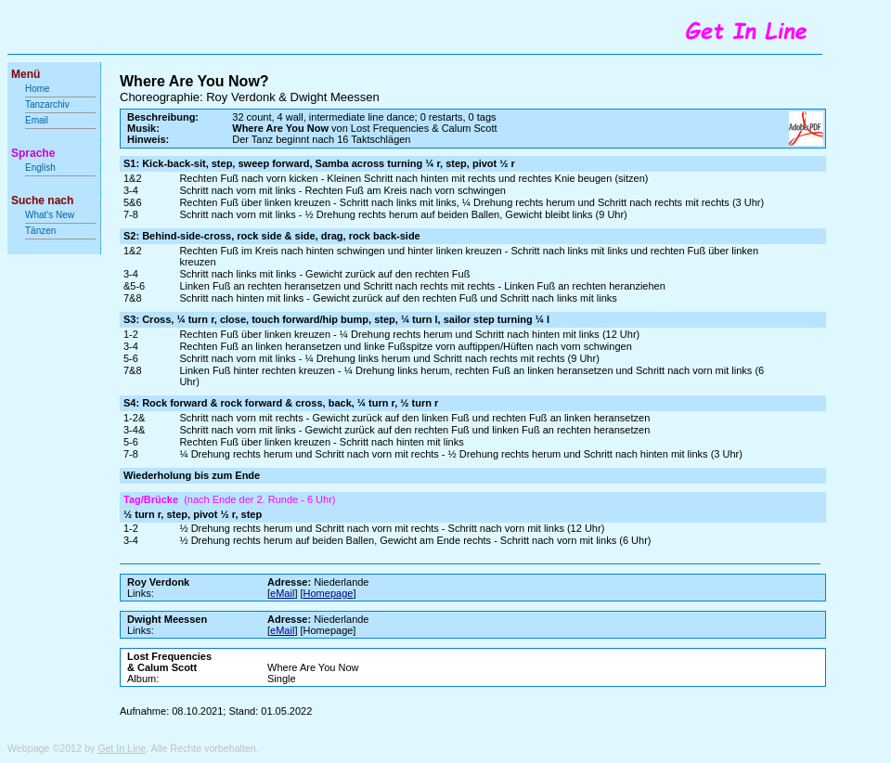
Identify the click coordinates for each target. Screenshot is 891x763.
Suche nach (42, 200)
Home (37, 89)
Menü (25, 74)
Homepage (328, 593)
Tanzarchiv (47, 104)
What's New (51, 215)
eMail (282, 593)
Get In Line (121, 748)
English (40, 167)
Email (36, 120)
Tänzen (40, 231)
